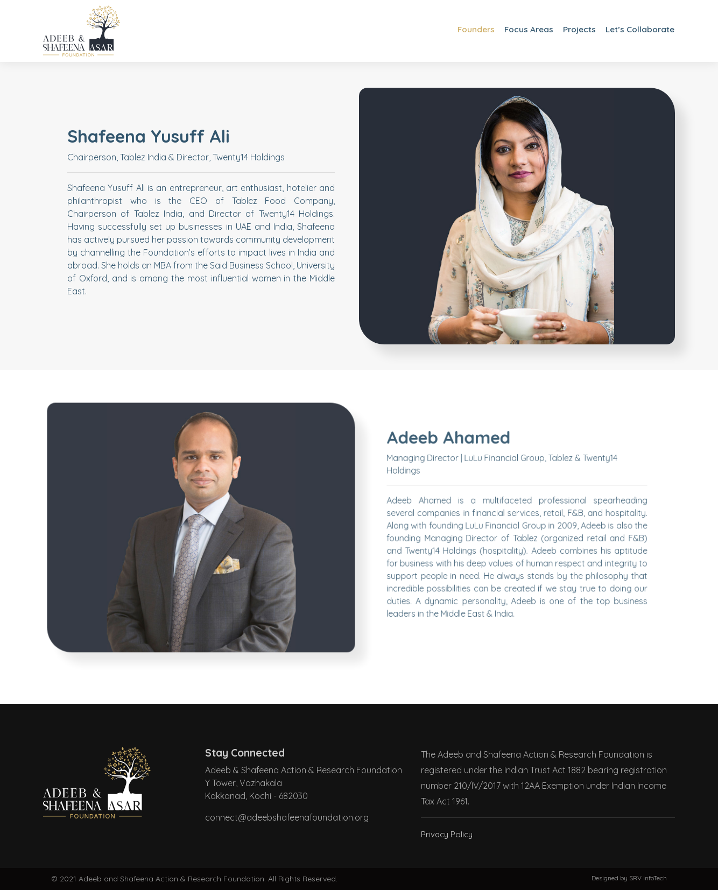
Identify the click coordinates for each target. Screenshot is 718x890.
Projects (577, 29)
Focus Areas (525, 29)
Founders (471, 29)
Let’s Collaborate (639, 29)
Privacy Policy (448, 834)
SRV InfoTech (648, 878)
